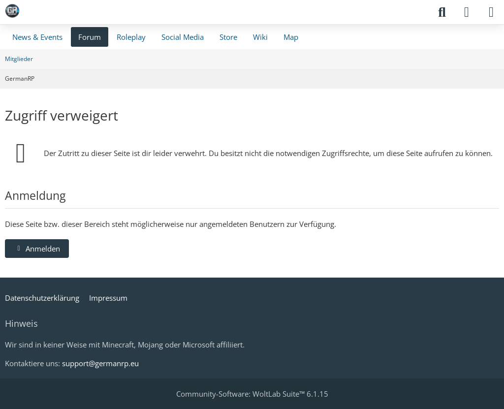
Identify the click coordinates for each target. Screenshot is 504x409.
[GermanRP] (12, 10)
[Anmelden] (466, 12)
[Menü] (491, 12)
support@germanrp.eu (100, 363)
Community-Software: (252, 394)
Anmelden (37, 248)
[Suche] (442, 12)
